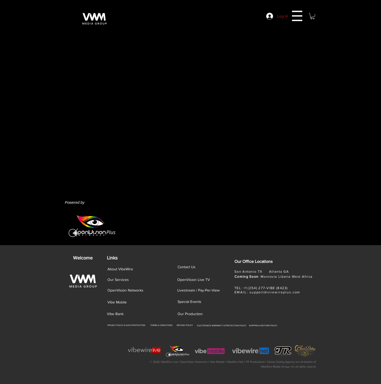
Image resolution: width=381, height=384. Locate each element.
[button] (297, 16)
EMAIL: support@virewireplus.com (267, 292)
